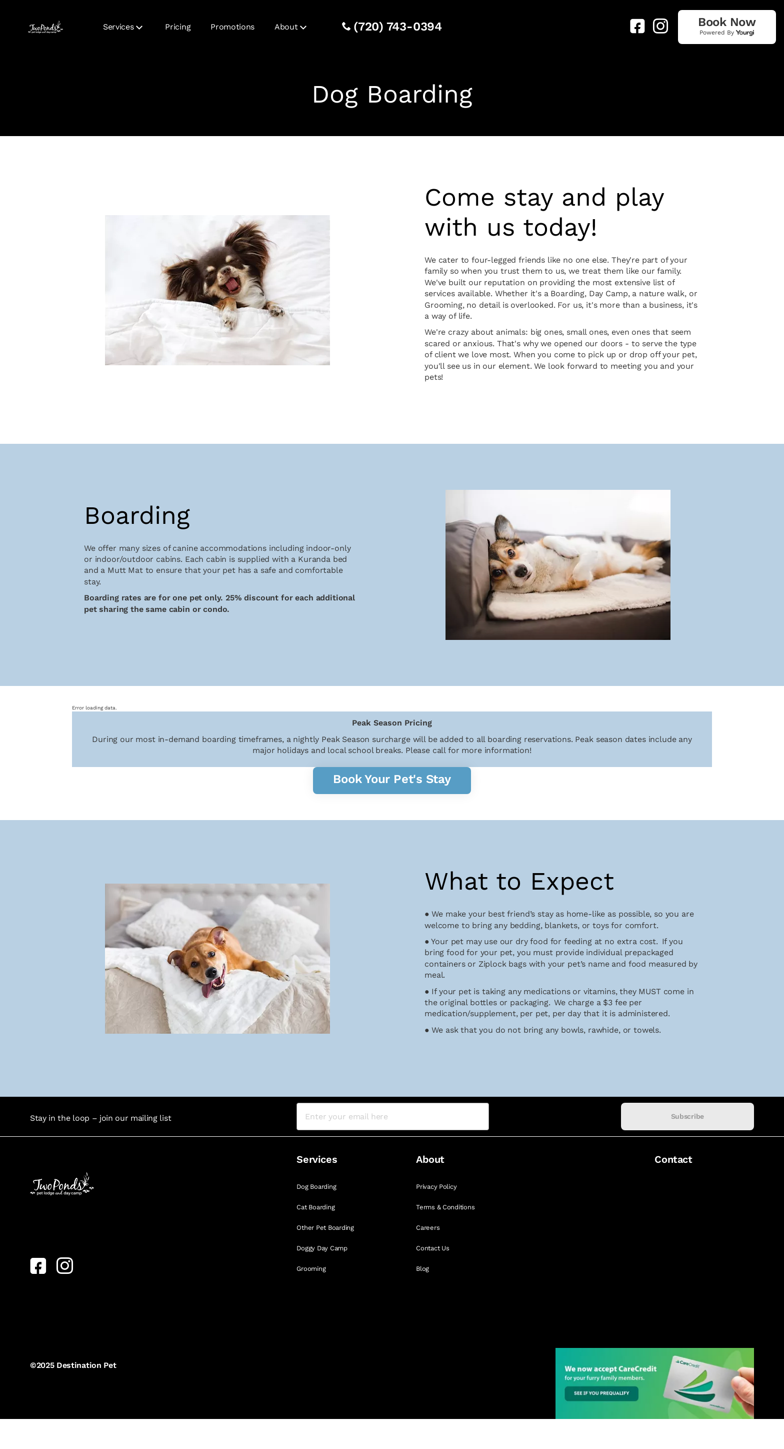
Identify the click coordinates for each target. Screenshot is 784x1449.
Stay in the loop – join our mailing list (100, 1118)
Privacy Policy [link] (436, 1186)
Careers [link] (428, 1227)
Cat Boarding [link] (315, 1207)
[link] (633, 26)
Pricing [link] (177, 27)
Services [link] (118, 27)
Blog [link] (422, 1268)
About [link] (286, 27)
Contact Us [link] (432, 1248)
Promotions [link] (232, 27)
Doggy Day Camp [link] (321, 1248)
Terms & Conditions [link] (445, 1207)
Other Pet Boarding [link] (325, 1227)
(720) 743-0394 (398, 27)
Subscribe (687, 1116)
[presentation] (555, 1116)
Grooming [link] (311, 1268)
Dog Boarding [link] (316, 1186)
